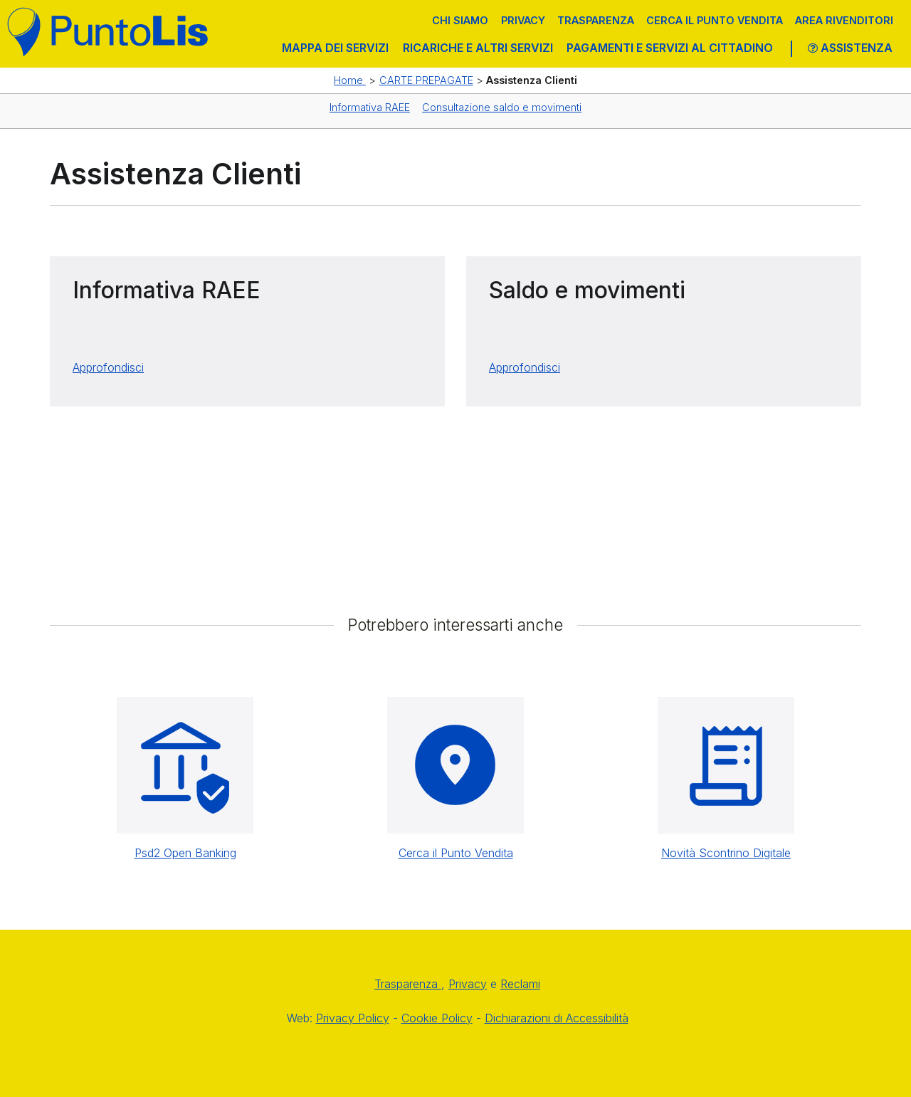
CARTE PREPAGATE (426, 80)
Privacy (523, 20)
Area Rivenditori (844, 20)
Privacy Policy (352, 1018)
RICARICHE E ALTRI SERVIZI (478, 48)
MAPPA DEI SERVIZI (335, 48)
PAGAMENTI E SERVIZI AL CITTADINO (670, 48)
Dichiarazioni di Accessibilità (556, 1018)
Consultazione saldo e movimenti (501, 107)
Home (350, 80)
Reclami (520, 984)
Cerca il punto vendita (714, 20)
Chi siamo (460, 20)
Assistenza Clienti (531, 80)
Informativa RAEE (370, 107)
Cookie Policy (437, 1018)
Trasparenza (595, 20)
